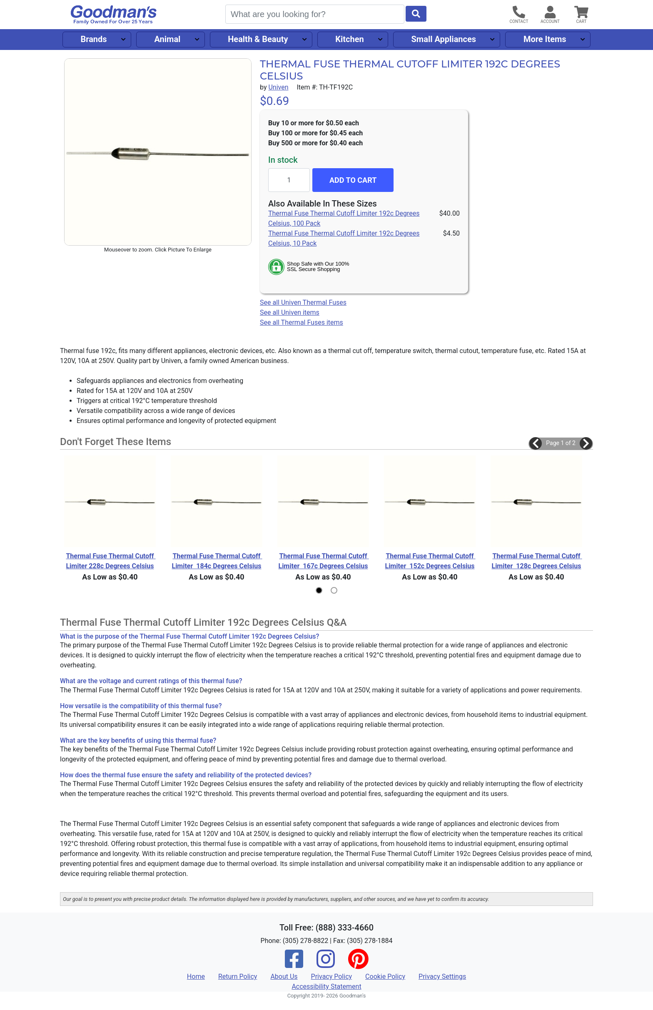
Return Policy (237, 976)
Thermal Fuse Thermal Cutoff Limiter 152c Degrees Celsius (430, 561)
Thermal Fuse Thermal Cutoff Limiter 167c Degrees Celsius (323, 561)
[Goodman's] (114, 15)
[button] (535, 443)
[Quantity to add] (289, 180)
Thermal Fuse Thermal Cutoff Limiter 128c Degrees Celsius (536, 561)
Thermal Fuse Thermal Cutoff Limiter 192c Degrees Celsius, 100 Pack (343, 218)
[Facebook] (294, 964)
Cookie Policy (385, 976)
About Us (283, 976)
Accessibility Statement (326, 986)
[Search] (314, 14)
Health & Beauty (258, 39)
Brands (93, 39)
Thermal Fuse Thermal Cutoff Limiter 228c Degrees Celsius (110, 561)
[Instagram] (325, 964)
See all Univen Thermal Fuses (303, 302)
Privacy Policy (331, 976)
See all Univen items (289, 312)
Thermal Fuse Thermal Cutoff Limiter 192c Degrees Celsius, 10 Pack (343, 238)
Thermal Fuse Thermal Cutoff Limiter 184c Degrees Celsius (217, 561)
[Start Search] (416, 14)
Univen (278, 87)
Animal (167, 39)
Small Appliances (443, 39)
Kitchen (349, 39)
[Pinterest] (358, 964)
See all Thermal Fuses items (301, 322)
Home (196, 976)
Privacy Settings (442, 976)
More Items (544, 39)
